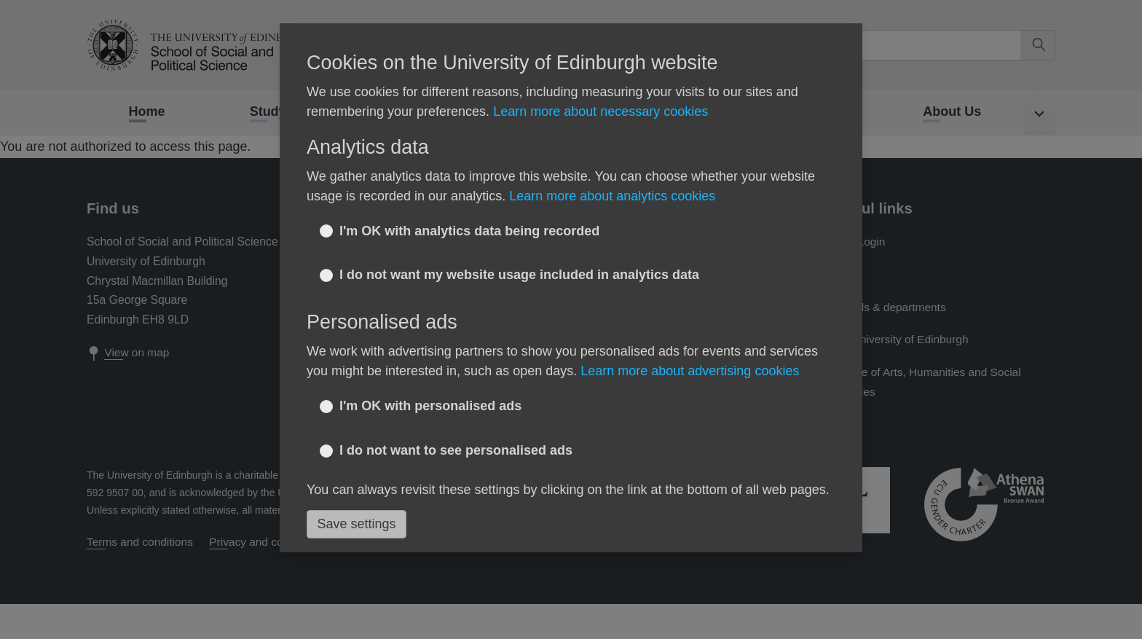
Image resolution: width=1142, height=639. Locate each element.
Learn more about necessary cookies (600, 111)
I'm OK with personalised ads (430, 406)
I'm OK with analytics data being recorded (469, 231)
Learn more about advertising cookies (689, 371)
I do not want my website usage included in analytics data (519, 274)
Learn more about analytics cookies (612, 196)
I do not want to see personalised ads (455, 450)
